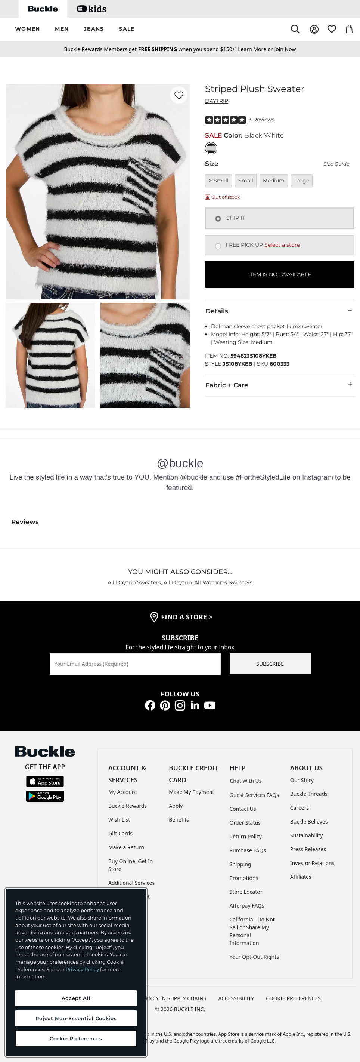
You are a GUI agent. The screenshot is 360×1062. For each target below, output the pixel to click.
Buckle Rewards (127, 805)
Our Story (302, 780)
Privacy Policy (82, 969)
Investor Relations (312, 862)
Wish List (119, 819)
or (256, 49)
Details (279, 311)
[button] (27, 29)
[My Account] (314, 29)
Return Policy (246, 836)
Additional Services (131, 882)
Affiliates (300, 876)
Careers (299, 807)
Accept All (76, 998)
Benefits (179, 819)
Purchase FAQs (248, 850)
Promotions (244, 877)
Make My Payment (191, 791)
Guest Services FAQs (254, 794)
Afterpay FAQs (247, 905)
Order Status (245, 822)
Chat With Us (246, 780)
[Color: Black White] (211, 148)
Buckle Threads (309, 793)
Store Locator (246, 891)
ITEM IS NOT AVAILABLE (279, 274)
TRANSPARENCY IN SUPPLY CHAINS (163, 998)
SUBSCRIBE (270, 663)
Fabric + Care (279, 385)
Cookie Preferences (293, 998)
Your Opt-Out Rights (254, 956)
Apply (176, 805)
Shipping (240, 864)
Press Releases (308, 849)
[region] (76, 972)
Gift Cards (120, 833)
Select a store (282, 244)
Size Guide (336, 164)
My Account (122, 791)
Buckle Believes (309, 821)
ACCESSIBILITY (236, 998)
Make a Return (126, 847)
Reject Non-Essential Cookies (76, 1018)
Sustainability (306, 835)
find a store (186, 616)
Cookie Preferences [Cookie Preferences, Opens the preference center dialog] (76, 1038)
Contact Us (243, 808)
